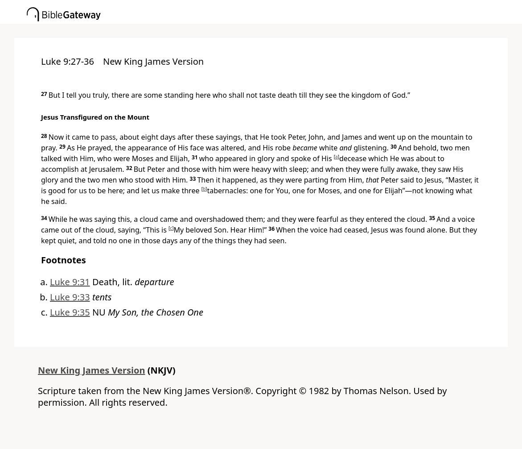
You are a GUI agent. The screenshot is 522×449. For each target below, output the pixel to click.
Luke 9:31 (70, 282)
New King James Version (91, 370)
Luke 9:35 (70, 312)
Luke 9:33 (70, 297)
